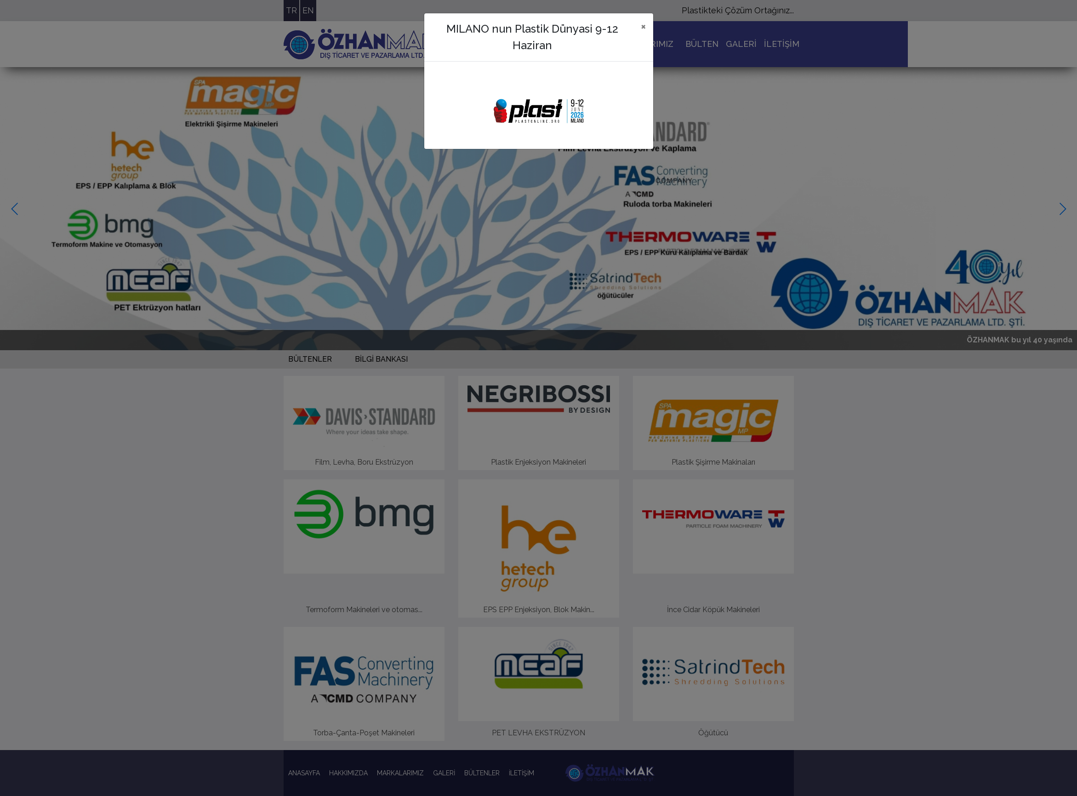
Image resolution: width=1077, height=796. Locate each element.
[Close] (643, 26)
